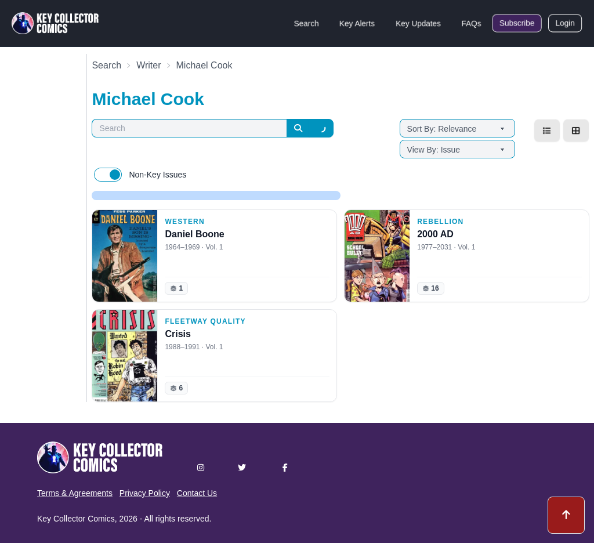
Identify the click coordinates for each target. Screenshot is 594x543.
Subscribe (517, 23)
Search (306, 23)
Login (565, 23)
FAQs (471, 23)
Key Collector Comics (76, 518)
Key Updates (418, 23)
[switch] (108, 175)
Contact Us (197, 493)
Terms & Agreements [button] (75, 493)
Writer (148, 65)
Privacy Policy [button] (144, 493)
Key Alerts (357, 23)
